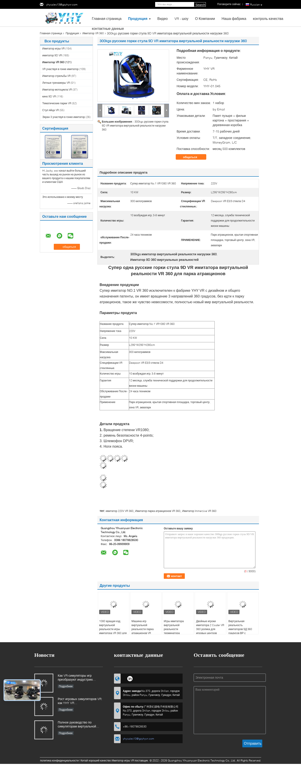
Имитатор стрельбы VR (56, 76)
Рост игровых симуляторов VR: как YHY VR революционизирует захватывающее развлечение (80, 701)
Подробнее (66, 686)
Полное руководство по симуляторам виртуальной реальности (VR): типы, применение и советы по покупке (77, 724)
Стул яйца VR (50, 110)
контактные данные (108, 28)
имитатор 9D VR (52, 55)
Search (200, 5)
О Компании (205, 18)
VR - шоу (181, 18)
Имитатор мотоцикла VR (57, 89)
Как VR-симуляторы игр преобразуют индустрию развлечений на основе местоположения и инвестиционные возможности (79, 678)
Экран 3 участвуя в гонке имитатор (63, 117)
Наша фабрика (234, 18)
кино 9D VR (49, 96)
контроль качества (268, 18)
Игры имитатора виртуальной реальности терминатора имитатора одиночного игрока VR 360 (177, 631)
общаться (193, 157)
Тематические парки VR (56, 103)
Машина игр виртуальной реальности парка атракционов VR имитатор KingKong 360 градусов (143, 631)
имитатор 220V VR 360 (119, 511)
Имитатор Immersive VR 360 (199, 511)
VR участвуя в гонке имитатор (60, 69)
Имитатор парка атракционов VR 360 (158, 511)
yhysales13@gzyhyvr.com (61, 4)
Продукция (137, 18)
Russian (256, 4)
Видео (162, 18)
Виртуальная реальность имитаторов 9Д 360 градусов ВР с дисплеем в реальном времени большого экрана (241, 633)
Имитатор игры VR (53, 48)
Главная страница (107, 18)
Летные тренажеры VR (56, 82)
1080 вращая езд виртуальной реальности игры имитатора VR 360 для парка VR (113, 629)
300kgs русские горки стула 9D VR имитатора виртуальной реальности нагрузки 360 (135, 125)
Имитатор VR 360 (93, 33)
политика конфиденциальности (59, 760)
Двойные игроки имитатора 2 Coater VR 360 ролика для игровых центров (210, 627)
